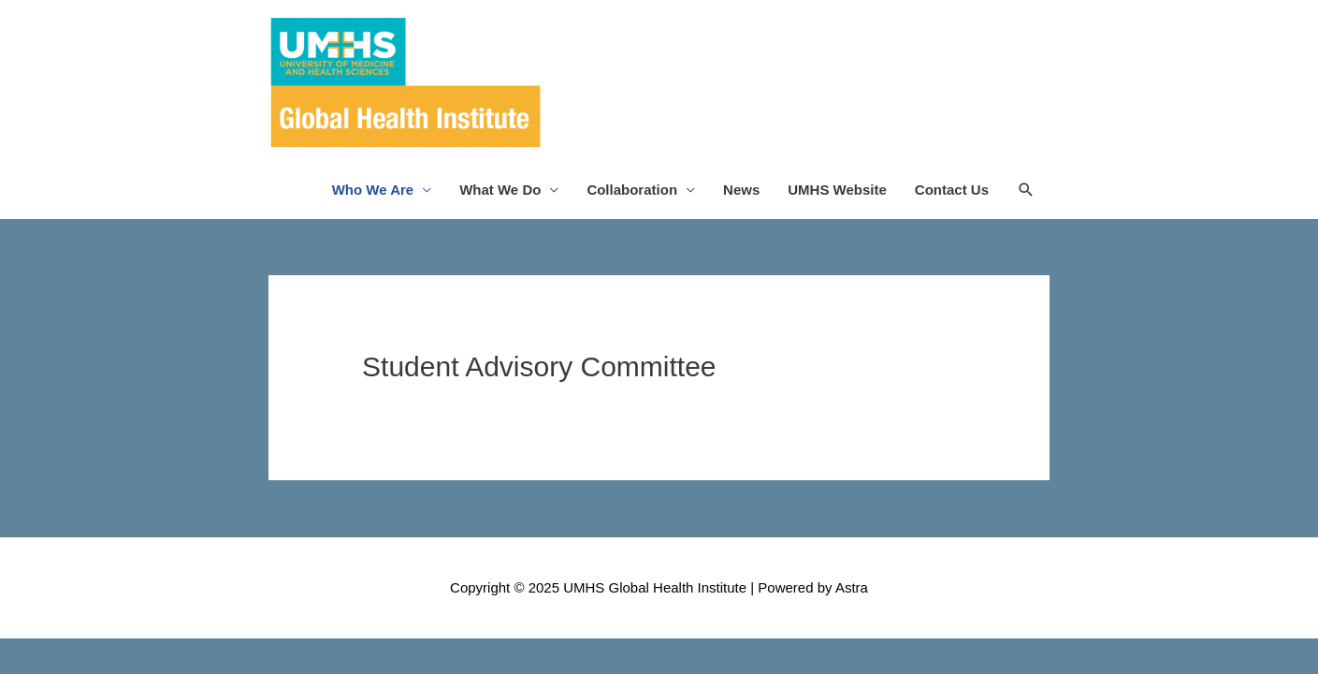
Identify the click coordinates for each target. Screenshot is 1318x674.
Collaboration (632, 190)
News (741, 190)
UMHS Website (837, 190)
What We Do (500, 190)
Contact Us (952, 190)
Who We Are (373, 190)
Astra (851, 587)
